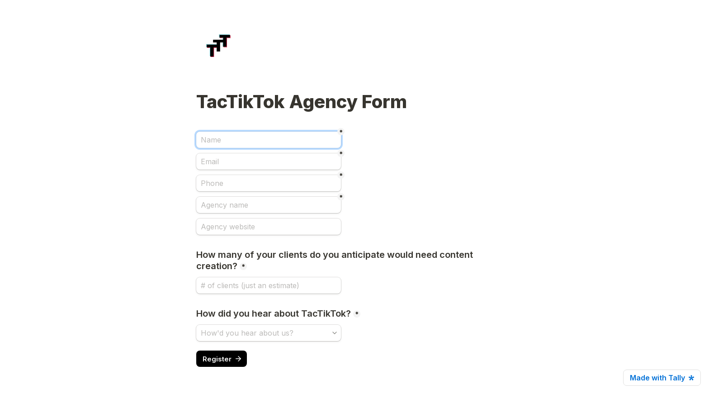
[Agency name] (268, 205)
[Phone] (268, 183)
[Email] (268, 161)
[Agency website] (268, 226)
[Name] (268, 140)
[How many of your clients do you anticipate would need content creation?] (268, 285)
